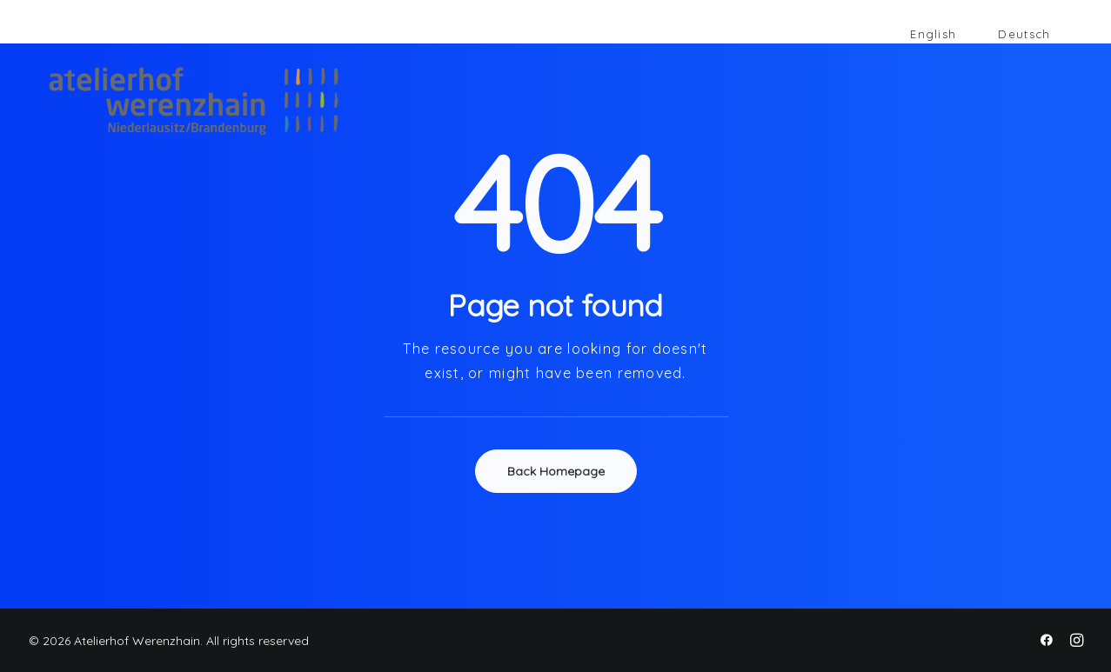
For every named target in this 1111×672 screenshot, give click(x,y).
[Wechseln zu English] (933, 34)
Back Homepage (556, 471)
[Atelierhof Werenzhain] (172, 101)
